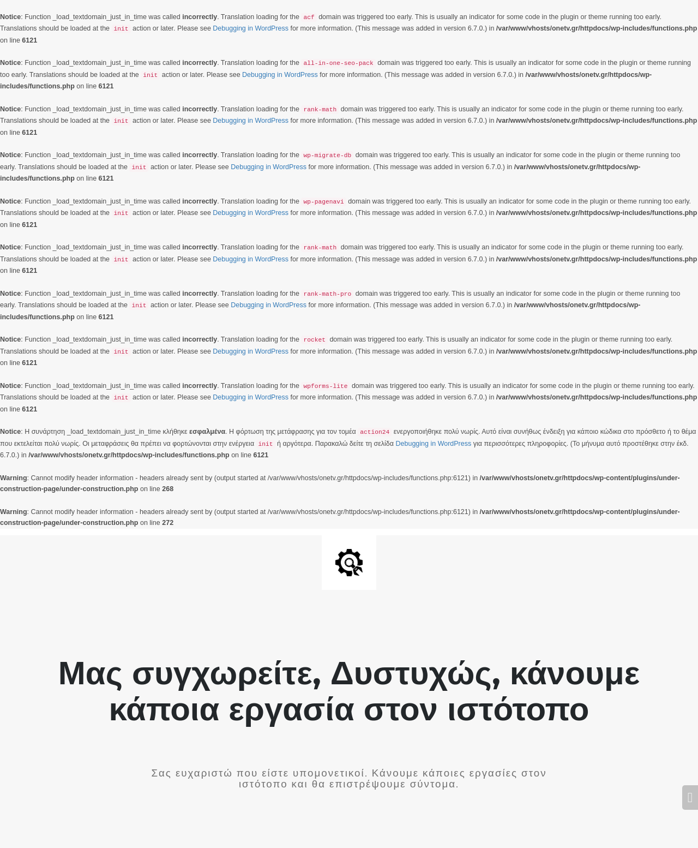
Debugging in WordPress (250, 28)
